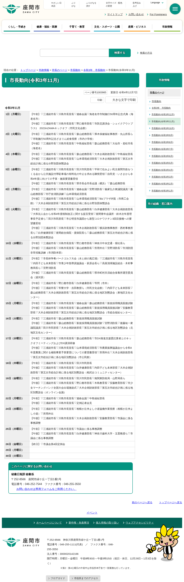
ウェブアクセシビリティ (140, 509)
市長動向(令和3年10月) (163, 125)
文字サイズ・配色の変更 (108, 3)
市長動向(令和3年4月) (162, 166)
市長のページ (59, 66)
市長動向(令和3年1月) (162, 187)
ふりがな (83, 3)
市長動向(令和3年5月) (162, 160)
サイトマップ (115, 11)
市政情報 (167, 23)
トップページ (28, 66)
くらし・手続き (17, 23)
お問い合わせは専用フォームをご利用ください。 (46, 485)
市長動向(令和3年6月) (162, 153)
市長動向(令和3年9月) (162, 132)
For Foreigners (158, 11)
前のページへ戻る (142, 499)
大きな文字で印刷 (124, 96)
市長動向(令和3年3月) (162, 173)
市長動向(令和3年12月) (163, 111)
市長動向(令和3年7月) (162, 146)
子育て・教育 (77, 23)
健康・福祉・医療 (47, 23)
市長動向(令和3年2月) (162, 180)
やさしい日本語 (62, 3)
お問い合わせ (136, 11)
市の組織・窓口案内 (160, 200)
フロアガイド (58, 565)
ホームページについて (49, 509)
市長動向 (75, 66)
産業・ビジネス (137, 23)
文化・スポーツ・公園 (107, 23)
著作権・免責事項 (79, 509)
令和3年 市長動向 (94, 66)
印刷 (99, 96)
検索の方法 (146, 49)
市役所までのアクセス (86, 565)
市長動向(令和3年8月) (162, 139)
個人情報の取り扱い (107, 509)
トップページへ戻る (170, 499)
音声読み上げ (135, 3)
